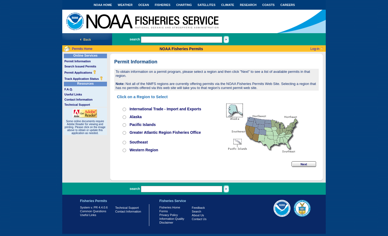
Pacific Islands (143, 124)
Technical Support (77, 104)
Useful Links (73, 94)
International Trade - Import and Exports (165, 109)
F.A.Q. (68, 89)
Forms (164, 211)
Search (196, 211)
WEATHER (125, 4)
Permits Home (82, 49)
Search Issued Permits (80, 66)
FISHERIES (162, 4)
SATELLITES (206, 4)
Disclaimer (166, 222)
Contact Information (78, 99)
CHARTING (184, 4)
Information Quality (172, 218)
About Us (198, 215)
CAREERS (287, 4)
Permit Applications (80, 72)
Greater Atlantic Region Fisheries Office (165, 132)
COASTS (268, 4)
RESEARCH (248, 4)
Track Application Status (83, 78)
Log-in (314, 49)
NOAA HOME (103, 4)
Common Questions (93, 211)
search (135, 39)
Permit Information (77, 61)
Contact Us (199, 219)
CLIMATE (227, 4)
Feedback (198, 207)
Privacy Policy (169, 215)
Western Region (144, 150)
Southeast (139, 142)
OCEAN (143, 4)
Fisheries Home (170, 207)
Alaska (136, 117)
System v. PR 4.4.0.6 (94, 207)
